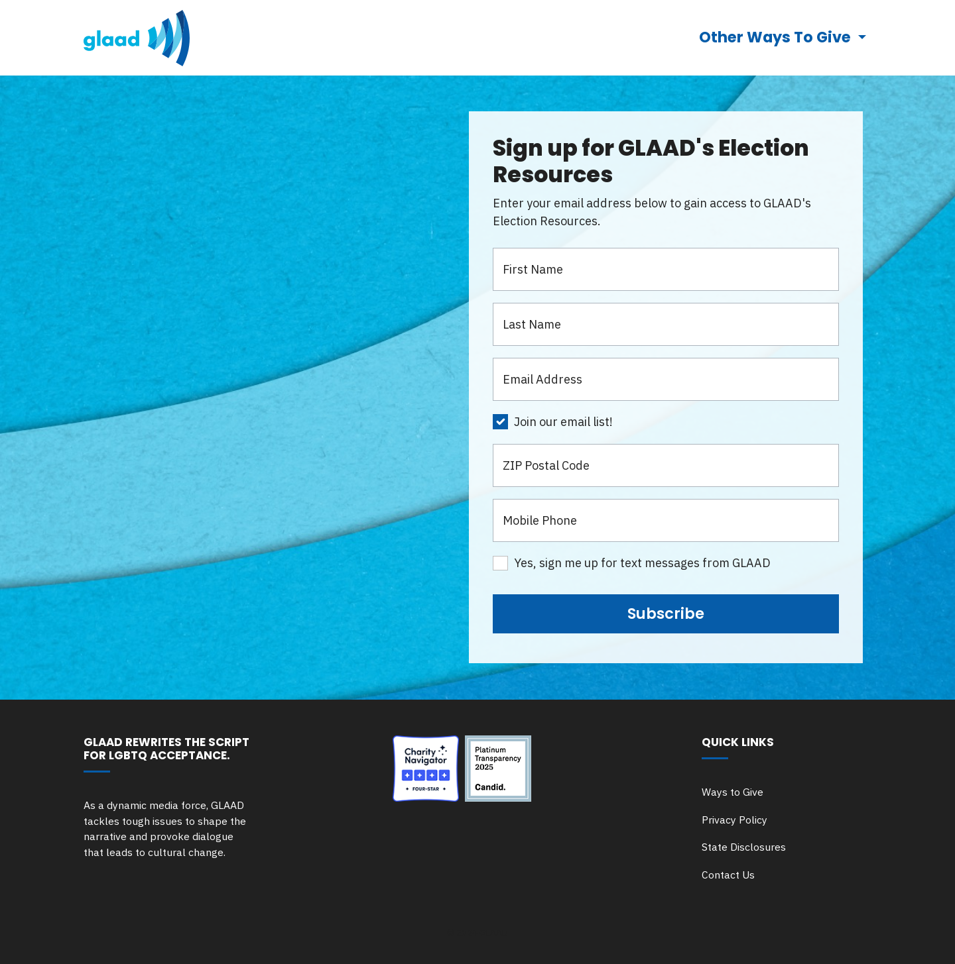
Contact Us (728, 874)
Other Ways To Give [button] (776, 37)
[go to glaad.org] (137, 38)
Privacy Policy (734, 819)
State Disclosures (744, 846)
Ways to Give (732, 791)
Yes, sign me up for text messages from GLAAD (642, 562)
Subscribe (665, 613)
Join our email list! (563, 421)
